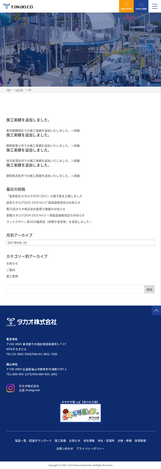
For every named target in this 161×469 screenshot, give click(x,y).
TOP (8, 90)
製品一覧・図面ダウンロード (33, 440)
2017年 (19, 89)
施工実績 (60, 440)
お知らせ (12, 263)
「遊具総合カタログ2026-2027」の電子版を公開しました (44, 196)
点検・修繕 (125, 440)
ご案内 (10, 270)
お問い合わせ (126, 6)
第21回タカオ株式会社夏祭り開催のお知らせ (35, 209)
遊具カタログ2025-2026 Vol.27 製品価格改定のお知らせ (43, 202)
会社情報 (89, 440)
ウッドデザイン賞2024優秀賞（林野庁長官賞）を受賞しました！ (49, 222)
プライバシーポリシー (90, 448)
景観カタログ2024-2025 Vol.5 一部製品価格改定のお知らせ (45, 215)
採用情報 (140, 440)
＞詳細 (75, 130)
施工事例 (12, 276)
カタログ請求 (141, 6)
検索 (149, 289)
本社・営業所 (106, 440)
